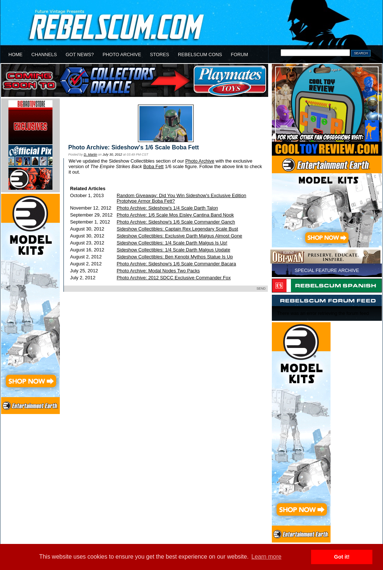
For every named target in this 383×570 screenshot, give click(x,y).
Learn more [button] (266, 556)
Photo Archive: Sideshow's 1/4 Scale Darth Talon (167, 208)
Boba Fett (153, 166)
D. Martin (90, 154)
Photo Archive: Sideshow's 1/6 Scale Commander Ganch (176, 222)
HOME (15, 54)
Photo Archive (199, 161)
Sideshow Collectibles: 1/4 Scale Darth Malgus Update (173, 250)
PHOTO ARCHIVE (122, 54)
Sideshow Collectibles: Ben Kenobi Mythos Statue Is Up (175, 256)
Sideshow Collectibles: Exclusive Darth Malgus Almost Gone (179, 236)
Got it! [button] (342, 557)
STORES (159, 54)
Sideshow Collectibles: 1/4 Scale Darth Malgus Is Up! (172, 243)
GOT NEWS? (80, 54)
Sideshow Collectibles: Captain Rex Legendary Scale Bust (177, 229)
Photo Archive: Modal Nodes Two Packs (158, 270)
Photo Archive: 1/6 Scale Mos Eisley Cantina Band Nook (175, 215)
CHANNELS (44, 54)
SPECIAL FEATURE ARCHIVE (327, 270)
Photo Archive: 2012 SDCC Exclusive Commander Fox (174, 277)
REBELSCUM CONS (200, 54)
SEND (261, 288)
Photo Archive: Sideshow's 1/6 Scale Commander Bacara (176, 263)
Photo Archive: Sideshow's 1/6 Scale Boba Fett (133, 147)
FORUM (239, 54)
